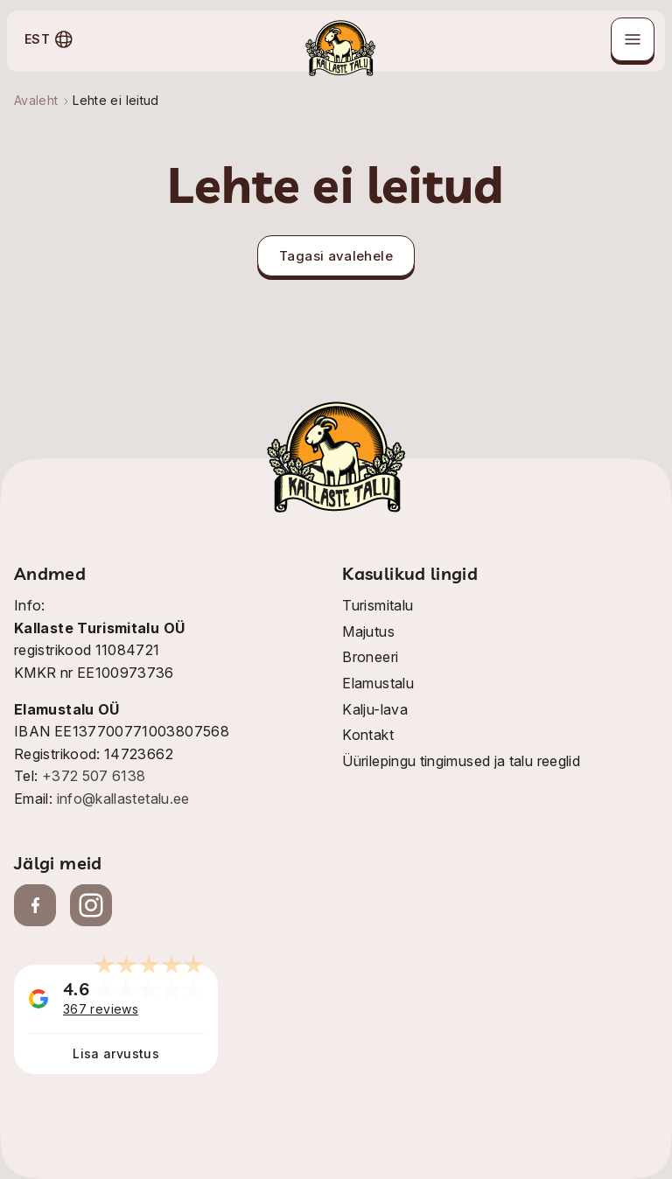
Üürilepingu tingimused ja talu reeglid (461, 761)
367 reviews (100, 1008)
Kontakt (368, 734)
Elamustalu (378, 683)
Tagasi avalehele (336, 256)
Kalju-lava (375, 709)
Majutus (368, 631)
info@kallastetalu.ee (123, 798)
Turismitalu (377, 605)
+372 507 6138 (94, 776)
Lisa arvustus (116, 1053)
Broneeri (370, 657)
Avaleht (36, 100)
